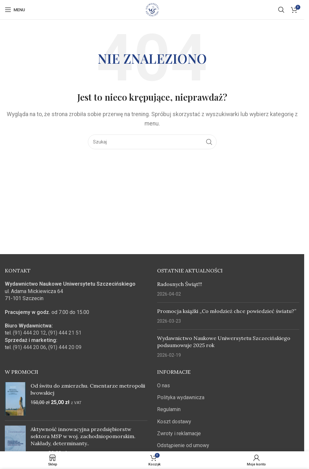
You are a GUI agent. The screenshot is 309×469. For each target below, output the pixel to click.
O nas (163, 385)
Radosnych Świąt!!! (179, 284)
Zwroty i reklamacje (179, 433)
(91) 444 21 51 (64, 333)
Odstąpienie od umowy (183, 445)
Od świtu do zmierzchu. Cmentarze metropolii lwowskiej (88, 389)
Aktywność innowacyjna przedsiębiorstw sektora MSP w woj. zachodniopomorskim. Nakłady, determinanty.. (83, 436)
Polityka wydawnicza (180, 397)
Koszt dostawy (174, 421)
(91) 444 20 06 (29, 347)
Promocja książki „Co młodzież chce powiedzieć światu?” (226, 311)
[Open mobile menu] (15, 9)
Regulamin (169, 409)
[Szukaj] (281, 9)
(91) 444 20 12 (29, 333)
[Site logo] (152, 9)
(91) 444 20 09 (64, 347)
